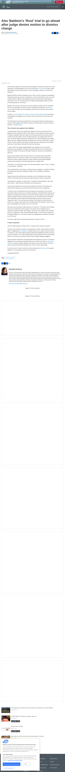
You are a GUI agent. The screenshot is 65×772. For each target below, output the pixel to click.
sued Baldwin (23, 231)
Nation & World (10, 257)
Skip (26, 764)
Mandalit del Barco (12, 32)
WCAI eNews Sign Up (41, 767)
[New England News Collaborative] (32, 627)
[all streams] (63, 6)
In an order (42, 88)
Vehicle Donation (53, 758)
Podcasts (52, 761)
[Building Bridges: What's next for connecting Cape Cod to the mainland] (32, 562)
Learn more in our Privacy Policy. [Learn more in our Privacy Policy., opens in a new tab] (14, 760)
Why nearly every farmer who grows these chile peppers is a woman (27, 736)
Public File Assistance (54, 764)
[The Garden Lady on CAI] (32, 369)
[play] (4, 7)
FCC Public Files (53, 767)
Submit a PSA (40, 770)
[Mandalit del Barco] (4, 271)
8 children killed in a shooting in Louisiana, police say (23, 716)
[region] (20, 754)
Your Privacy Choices (9, 768)
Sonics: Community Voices (42, 764)
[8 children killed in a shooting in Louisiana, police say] (5, 718)
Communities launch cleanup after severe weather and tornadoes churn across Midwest (32, 707)
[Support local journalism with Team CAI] (32, 318)
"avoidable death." (18, 124)
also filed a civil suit (44, 248)
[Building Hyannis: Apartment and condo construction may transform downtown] (32, 681)
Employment (39, 761)
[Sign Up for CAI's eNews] (32, 433)
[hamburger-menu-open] (3, 2)
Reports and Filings (41, 758)
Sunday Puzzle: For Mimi (17, 726)
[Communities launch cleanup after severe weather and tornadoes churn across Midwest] (5, 710)
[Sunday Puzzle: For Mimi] (5, 728)
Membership (25, 770)
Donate (59, 2)
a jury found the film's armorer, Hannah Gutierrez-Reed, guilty (29, 114)
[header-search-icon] (52, 2)
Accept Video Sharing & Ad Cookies (11, 764)
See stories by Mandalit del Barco (18, 283)
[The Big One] (32, 498)
